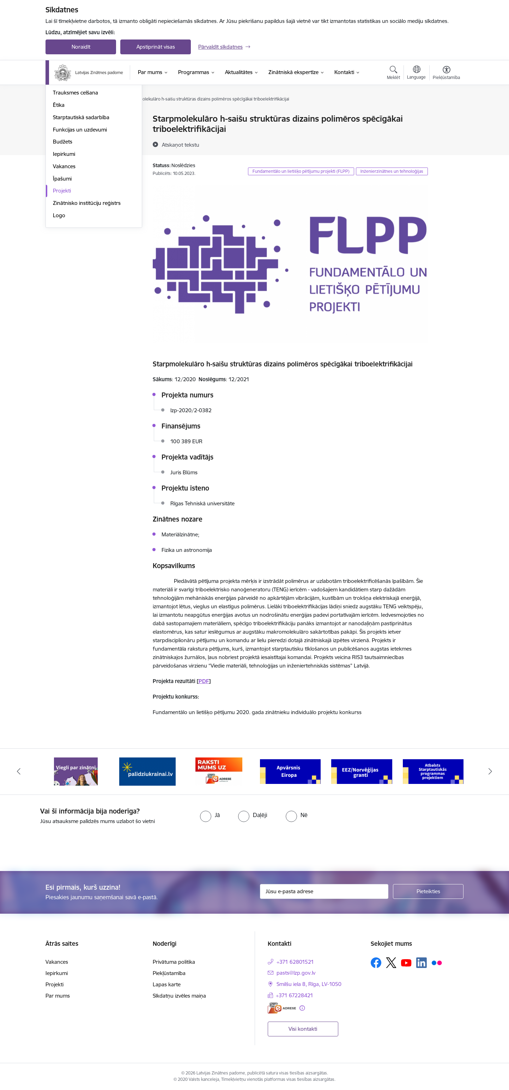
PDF (204, 681)
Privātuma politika (174, 961)
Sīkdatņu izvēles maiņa (179, 995)
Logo (59, 290)
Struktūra (64, 119)
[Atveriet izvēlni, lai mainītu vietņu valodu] (416, 73)
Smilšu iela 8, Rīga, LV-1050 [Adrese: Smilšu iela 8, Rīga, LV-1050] (309, 984)
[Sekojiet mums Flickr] (436, 962)
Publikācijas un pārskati (80, 143)
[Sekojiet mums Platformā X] (391, 962)
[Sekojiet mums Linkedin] (421, 962)
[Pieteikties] (428, 891)
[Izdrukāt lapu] (446, 115)
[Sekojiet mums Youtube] (406, 962)
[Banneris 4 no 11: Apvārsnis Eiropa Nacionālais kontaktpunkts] (290, 771)
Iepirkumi (64, 229)
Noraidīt (81, 46)
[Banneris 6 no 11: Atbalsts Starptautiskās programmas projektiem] (433, 771)
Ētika (59, 180)
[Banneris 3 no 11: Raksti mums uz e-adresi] (218, 771)
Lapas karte (167, 984)
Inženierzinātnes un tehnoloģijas (391, 171)
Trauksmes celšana (75, 168)
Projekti (62, 266)
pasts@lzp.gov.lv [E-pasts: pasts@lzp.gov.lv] (296, 972)
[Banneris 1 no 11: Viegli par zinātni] (76, 771)
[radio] (210, 815)
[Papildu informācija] (302, 1008)
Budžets (62, 217)
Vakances (64, 241)
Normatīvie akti (70, 156)
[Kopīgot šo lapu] (446, 133)
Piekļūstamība (169, 973)
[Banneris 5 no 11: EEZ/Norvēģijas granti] (361, 771)
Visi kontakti (303, 1028)
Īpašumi (62, 254)
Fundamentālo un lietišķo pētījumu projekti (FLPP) (301, 171)
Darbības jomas (71, 131)
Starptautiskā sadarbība (81, 192)
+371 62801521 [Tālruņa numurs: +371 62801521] (295, 961)
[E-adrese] (282, 1008)
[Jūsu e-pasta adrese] (324, 891)
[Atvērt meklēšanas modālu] (393, 73)
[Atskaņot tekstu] (180, 144)
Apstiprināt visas (156, 46)
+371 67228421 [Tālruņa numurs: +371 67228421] (294, 995)
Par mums (58, 995)
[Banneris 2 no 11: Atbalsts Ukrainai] (147, 771)
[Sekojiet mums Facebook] (376, 962)
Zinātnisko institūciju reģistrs (87, 278)
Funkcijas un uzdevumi (80, 205)
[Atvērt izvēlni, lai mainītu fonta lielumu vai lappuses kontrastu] (446, 73)
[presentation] (59, 845)
